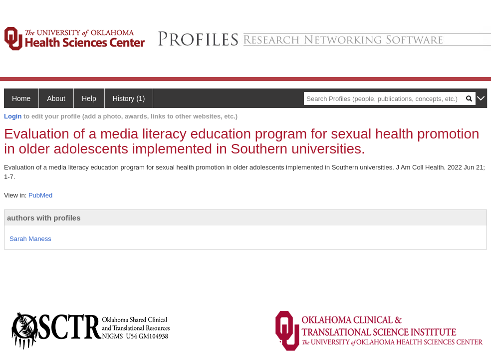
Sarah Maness (30, 238)
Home (21, 98)
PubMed (40, 195)
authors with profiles (44, 218)
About (56, 98)
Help (89, 98)
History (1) (129, 98)
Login (12, 116)
